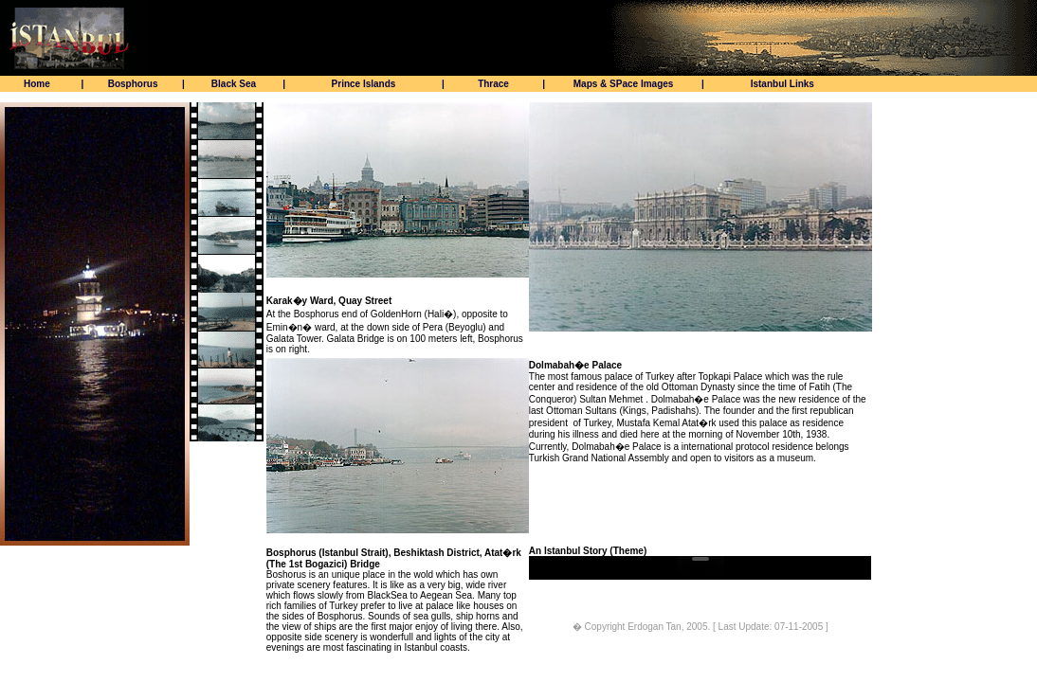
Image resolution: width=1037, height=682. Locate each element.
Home (37, 84)
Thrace (493, 84)
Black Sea (233, 84)
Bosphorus (133, 84)
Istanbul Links (782, 84)
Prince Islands (364, 84)
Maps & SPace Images (623, 84)
